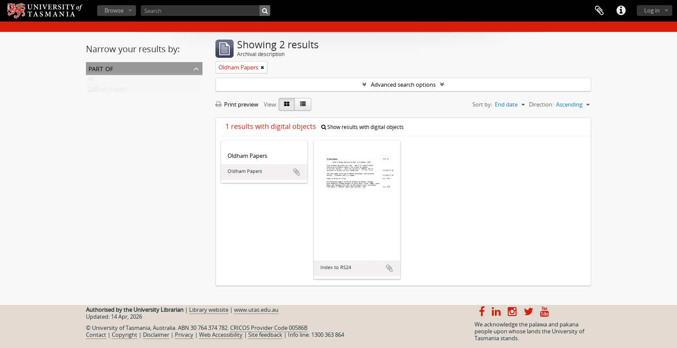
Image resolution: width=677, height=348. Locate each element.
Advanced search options (403, 84)
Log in (652, 10)
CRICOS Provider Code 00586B (268, 328)
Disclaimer (156, 335)
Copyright (124, 335)
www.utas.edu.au (256, 310)
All (91, 80)
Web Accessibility (221, 335)
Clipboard (599, 11)
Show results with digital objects (362, 127)
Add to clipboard (296, 172)
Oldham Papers (107, 90)
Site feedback (265, 335)
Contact (96, 335)
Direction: (541, 104)
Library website (208, 310)
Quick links (621, 11)
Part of (101, 68)
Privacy (184, 335)
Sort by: (482, 104)
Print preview (236, 104)
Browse (113, 10)
